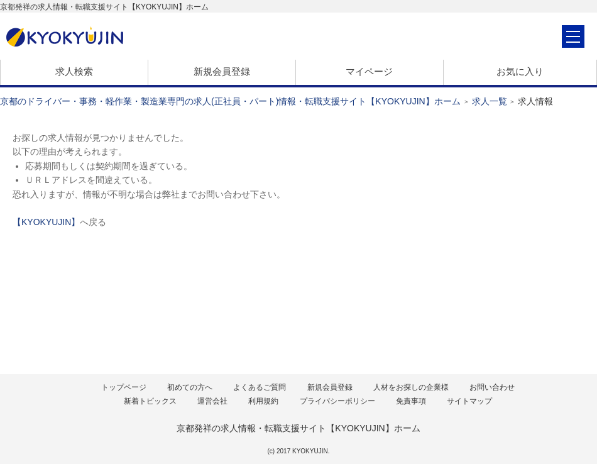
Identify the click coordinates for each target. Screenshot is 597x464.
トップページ (123, 387)
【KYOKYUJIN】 (46, 222)
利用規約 (263, 401)
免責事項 (411, 401)
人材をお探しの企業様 (411, 387)
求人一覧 (489, 101)
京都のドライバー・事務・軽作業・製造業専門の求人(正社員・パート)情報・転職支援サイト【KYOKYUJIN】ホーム (230, 101)
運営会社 (212, 401)
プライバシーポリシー (337, 401)
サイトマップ (469, 401)
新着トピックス (150, 401)
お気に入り (520, 71)
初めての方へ (189, 387)
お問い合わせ (492, 387)
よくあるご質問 (259, 387)
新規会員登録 (222, 71)
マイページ (369, 71)
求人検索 (74, 71)
